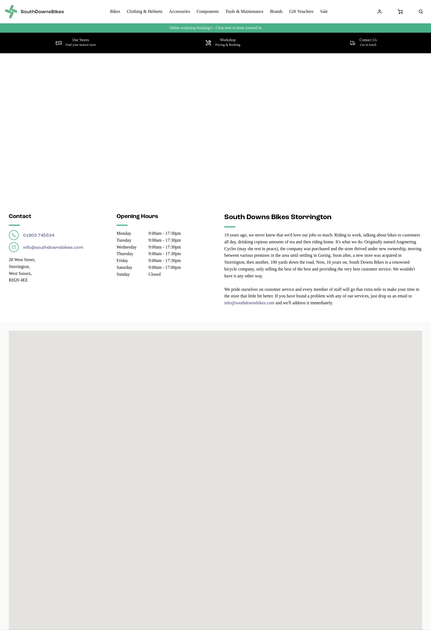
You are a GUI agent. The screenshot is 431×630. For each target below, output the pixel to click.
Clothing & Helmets (144, 11)
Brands (276, 11)
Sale (324, 11)
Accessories (179, 11)
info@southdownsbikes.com (46, 247)
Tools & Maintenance (244, 11)
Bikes (115, 11)
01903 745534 (31, 235)
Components (208, 11)
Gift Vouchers (301, 11)
